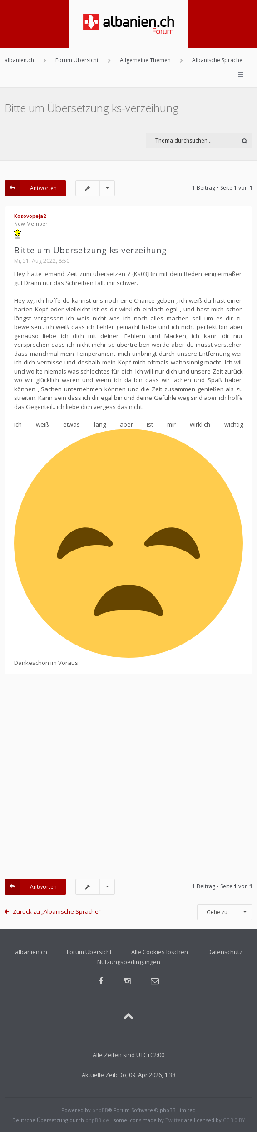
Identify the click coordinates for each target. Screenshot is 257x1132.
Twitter (174, 1120)
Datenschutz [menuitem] (225, 952)
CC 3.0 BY (234, 1120)
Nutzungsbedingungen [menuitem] (128, 962)
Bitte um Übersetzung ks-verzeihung (91, 107)
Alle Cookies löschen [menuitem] (159, 952)
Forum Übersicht (89, 952)
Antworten (31, 188)
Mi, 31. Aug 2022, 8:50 (41, 261)
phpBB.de (97, 1120)
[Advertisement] (128, 781)
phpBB (100, 1110)
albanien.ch (31, 952)
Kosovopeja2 (30, 215)
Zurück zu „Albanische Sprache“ (57, 911)
